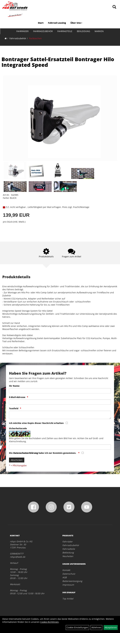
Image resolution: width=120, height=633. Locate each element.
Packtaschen (35, 38)
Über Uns (76, 22)
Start (40, 22)
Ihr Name (14, 385)
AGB (64, 577)
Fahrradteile (64, 31)
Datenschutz (68, 573)
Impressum (68, 584)
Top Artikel (67, 598)
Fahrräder (22, 31)
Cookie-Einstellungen (77, 627)
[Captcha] (60, 447)
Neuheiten (67, 556)
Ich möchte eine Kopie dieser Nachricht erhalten (36, 423)
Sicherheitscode (18, 428)
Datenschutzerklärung (25, 452)
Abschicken (16, 460)
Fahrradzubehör (43, 31)
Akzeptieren (111, 627)
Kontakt (66, 570)
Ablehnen (96, 627)
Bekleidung (83, 31)
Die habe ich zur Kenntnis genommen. (43, 452)
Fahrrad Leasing (57, 22)
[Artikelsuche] (114, 7)
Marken (99, 31)
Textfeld (13, 408)
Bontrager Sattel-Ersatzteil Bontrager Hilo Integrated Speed (58, 62)
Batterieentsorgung (72, 581)
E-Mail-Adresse (17, 397)
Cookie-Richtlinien (49, 621)
